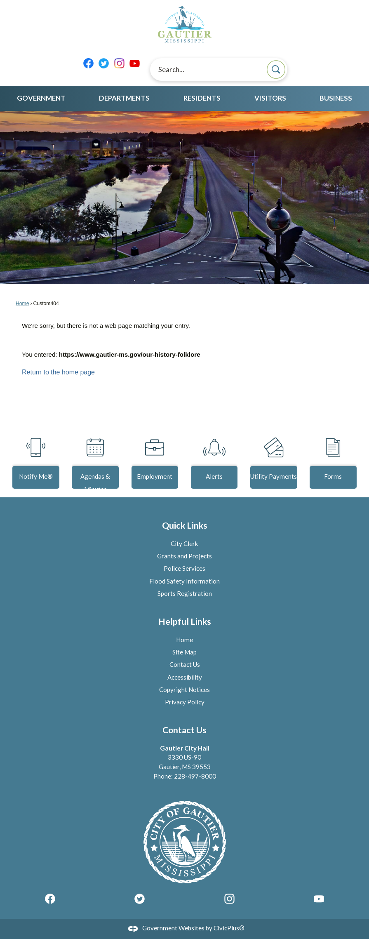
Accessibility (184, 677)
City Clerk (184, 543)
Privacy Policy (184, 702)
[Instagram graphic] (119, 63)
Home (22, 303)
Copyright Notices (184, 689)
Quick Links (184, 525)
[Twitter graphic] (104, 63)
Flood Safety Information (184, 581)
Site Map (184, 652)
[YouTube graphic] (134, 63)
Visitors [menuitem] (270, 98)
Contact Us (184, 664)
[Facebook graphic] (88, 63)
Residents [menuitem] (202, 98)
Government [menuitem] (41, 98)
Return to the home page (58, 372)
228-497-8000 (195, 776)
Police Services (184, 568)
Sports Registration (184, 593)
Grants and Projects (184, 556)
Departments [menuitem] (124, 98)
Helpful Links (184, 621)
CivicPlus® (229, 928)
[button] (276, 69)
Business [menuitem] (336, 98)
